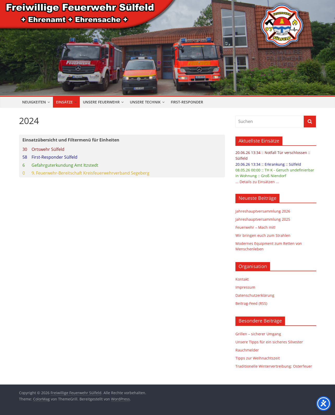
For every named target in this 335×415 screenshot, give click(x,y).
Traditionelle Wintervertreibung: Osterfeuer (273, 366)
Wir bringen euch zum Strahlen (262, 235)
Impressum (245, 287)
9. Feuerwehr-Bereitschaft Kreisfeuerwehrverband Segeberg (90, 173)
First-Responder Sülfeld (54, 157)
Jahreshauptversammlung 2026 (262, 211)
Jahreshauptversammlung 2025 (262, 219)
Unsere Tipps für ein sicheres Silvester (269, 341)
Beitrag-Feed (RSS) (251, 303)
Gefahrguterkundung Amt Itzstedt (65, 165)
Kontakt (242, 279)
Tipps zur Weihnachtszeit (257, 358)
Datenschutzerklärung (254, 295)
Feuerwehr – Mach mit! (255, 227)
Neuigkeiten (34, 102)
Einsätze (64, 102)
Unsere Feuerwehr (101, 102)
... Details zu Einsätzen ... (257, 181)
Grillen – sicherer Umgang (258, 333)
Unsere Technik (145, 102)
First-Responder (187, 102)
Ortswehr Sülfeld (48, 149)
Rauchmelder (247, 350)
